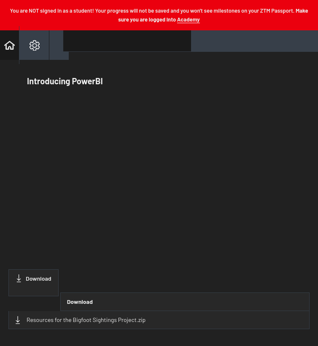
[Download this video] (33, 282)
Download (33, 278)
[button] (9, 45)
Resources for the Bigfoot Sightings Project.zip (80, 320)
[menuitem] (34, 45)
